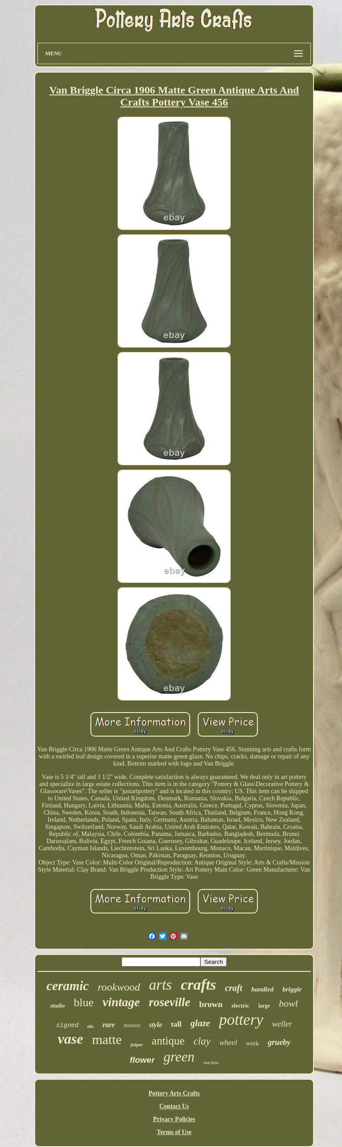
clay (201, 1041)
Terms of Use (174, 1132)
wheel (228, 1042)
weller (282, 1024)
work (252, 1043)
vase (70, 1039)
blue (84, 1002)
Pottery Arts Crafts (174, 1093)
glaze (200, 1023)
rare (108, 1024)
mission (132, 1025)
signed (67, 1025)
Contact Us (174, 1106)
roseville (169, 1002)
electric (240, 1005)
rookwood (119, 987)
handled (262, 989)
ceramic (67, 986)
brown (210, 1004)
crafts (198, 984)
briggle (291, 989)
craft (233, 988)
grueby (279, 1042)
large (264, 1006)
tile (90, 1026)
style (155, 1024)
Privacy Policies (174, 1119)
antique (168, 1041)
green (178, 1057)
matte (107, 1039)
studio (57, 1005)
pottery (241, 1019)
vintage (121, 1002)
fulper (136, 1044)
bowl (288, 1003)
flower (142, 1060)
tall (176, 1024)
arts (160, 985)
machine (211, 1062)
